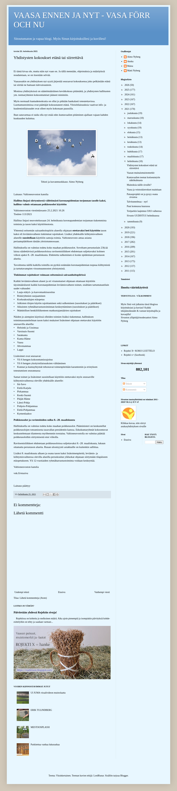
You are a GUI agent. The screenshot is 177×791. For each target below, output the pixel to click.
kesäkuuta (132, 142)
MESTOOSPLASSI (40, 727)
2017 (127, 242)
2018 (127, 237)
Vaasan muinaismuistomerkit (140, 173)
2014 (127, 256)
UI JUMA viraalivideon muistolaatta (48, 692)
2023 (127, 99)
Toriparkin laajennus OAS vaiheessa (144, 211)
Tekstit (127, 384)
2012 (127, 266)
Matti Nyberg (133, 70)
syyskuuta (132, 127)
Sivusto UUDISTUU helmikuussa (143, 215)
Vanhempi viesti (102, 592)
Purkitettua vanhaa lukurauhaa (45, 744)
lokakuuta (132, 123)
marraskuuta (133, 118)
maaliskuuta (133, 156)
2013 (127, 261)
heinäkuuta (132, 137)
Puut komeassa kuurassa (138, 206)
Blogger (124, 775)
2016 (127, 247)
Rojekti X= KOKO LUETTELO (139, 351)
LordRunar (98, 775)
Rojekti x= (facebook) (134, 355)
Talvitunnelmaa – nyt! (137, 201)
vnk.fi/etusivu (21, 473)
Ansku (130, 61)
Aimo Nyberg (133, 57)
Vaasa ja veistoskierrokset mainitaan (144, 189)
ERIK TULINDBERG (41, 710)
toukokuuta (133, 147)
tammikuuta (133, 221)
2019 (127, 232)
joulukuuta (132, 113)
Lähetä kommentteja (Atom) (33, 598)
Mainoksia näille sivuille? (139, 185)
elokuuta (131, 132)
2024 (127, 94)
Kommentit (129, 389)
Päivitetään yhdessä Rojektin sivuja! (35, 612)
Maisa (130, 66)
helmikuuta (133, 161)
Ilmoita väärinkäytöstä (134, 287)
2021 (127, 109)
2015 (127, 251)
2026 (127, 85)
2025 (127, 89)
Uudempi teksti (21, 592)
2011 (127, 271)
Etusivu (61, 592)
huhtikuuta (132, 151)
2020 (127, 227)
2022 (127, 104)
